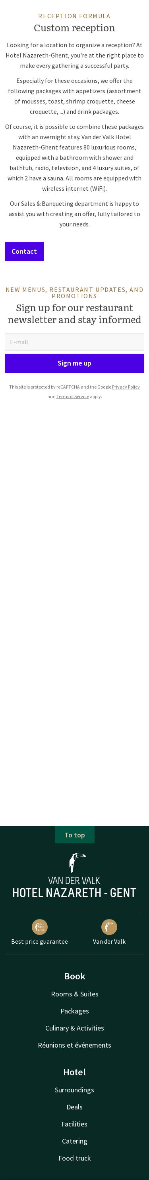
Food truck (74, 1158)
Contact (24, 251)
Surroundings (74, 1089)
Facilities (74, 1123)
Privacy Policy (126, 387)
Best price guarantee (39, 932)
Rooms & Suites (75, 993)
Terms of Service (72, 396)
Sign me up (74, 363)
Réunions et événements (74, 1045)
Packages (74, 1010)
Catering (74, 1141)
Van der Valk (109, 932)
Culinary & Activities (74, 1027)
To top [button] (74, 834)
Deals (74, 1106)
